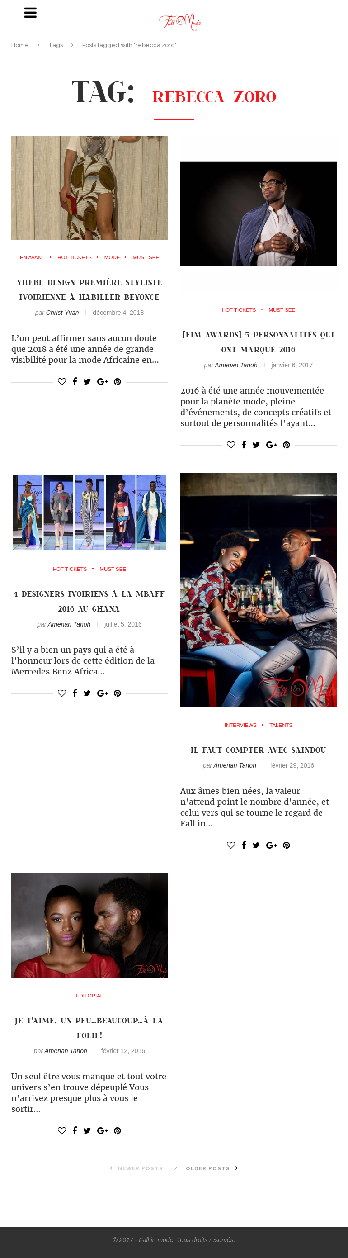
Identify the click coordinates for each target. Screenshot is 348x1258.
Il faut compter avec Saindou (258, 749)
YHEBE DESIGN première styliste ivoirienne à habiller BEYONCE (89, 296)
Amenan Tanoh (236, 365)
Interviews (240, 725)
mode (113, 258)
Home (20, 45)
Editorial (89, 996)
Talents (282, 725)
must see (147, 258)
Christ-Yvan (62, 327)
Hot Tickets (74, 258)
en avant (31, 258)
